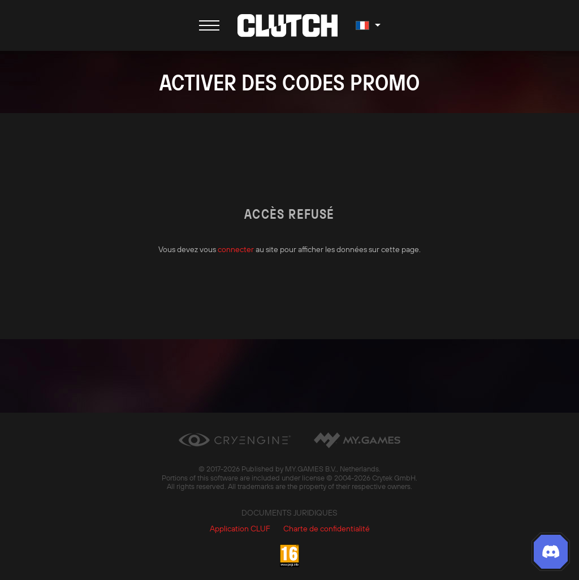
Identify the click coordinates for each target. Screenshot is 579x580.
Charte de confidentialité (326, 528)
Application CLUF (240, 528)
